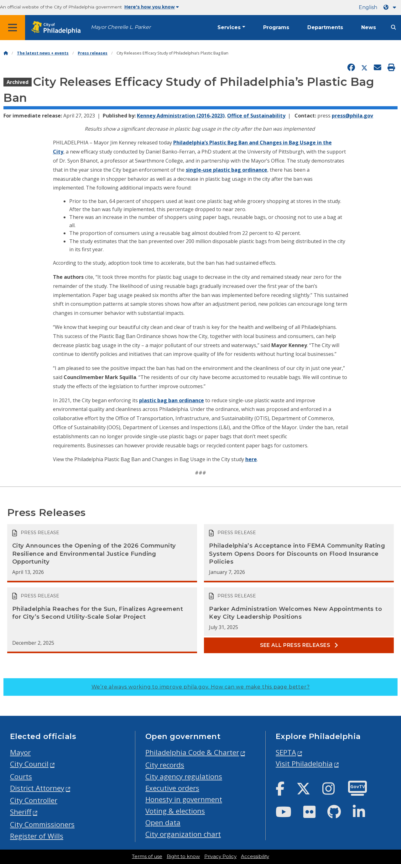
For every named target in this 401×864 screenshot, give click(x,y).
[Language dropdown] (391, 7)
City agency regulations (183, 776)
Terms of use (147, 856)
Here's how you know (151, 6)
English (368, 7)
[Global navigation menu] (12, 27)
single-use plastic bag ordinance (226, 169)
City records (164, 765)
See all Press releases (299, 645)
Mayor (20, 752)
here (251, 459)
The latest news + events (43, 53)
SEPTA (286, 752)
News (368, 27)
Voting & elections (175, 811)
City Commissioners (42, 824)
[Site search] (393, 27)
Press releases (92, 53)
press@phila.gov (352, 115)
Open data (162, 822)
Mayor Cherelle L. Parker (121, 27)
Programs (276, 27)
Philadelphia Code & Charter (192, 752)
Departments (325, 27)
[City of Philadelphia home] (58, 27)
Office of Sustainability (256, 115)
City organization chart (183, 834)
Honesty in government (183, 799)
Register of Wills (36, 836)
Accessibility (255, 856)
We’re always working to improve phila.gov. (200, 687)
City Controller (33, 800)
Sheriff (20, 812)
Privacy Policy (220, 856)
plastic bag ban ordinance (171, 400)
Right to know (183, 856)
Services (229, 27)
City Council (29, 764)
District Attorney (37, 788)
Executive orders (172, 788)
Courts (21, 776)
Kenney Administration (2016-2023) (181, 115)
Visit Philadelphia (304, 763)
